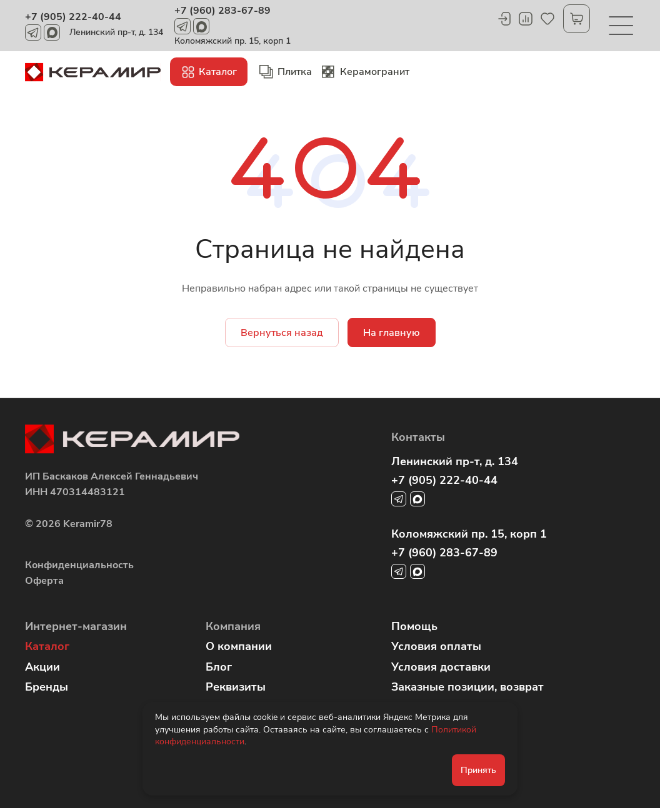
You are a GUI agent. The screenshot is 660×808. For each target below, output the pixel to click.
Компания (233, 626)
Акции (42, 666)
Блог (219, 666)
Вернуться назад (282, 333)
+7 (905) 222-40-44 (73, 16)
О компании (239, 646)
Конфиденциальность (79, 565)
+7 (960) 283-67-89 (222, 10)
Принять (478, 770)
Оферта (44, 580)
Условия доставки (441, 666)
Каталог (47, 646)
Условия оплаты (436, 646)
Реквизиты (236, 686)
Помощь (414, 626)
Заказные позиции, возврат (467, 686)
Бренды (46, 686)
